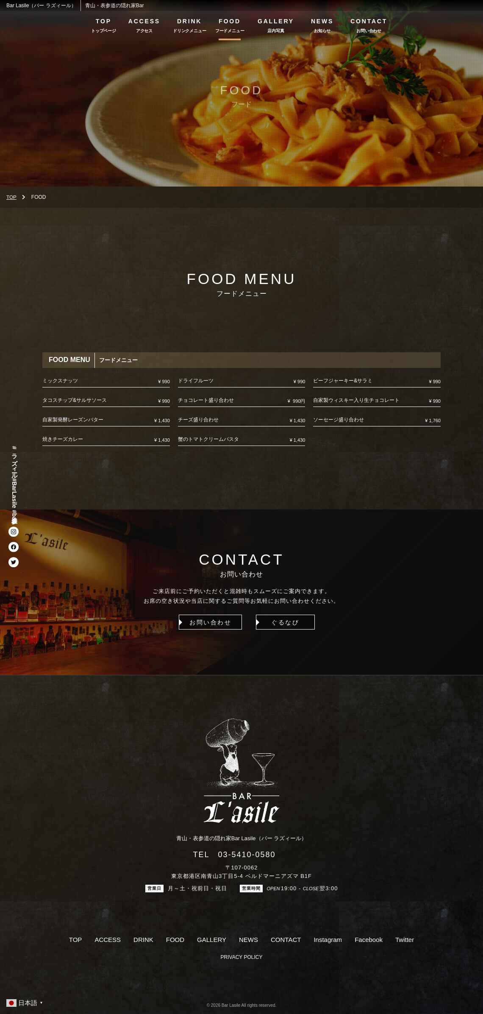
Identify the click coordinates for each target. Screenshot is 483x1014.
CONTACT (368, 21)
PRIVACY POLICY (242, 957)
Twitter (404, 940)
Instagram (328, 940)
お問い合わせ (202, 622)
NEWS (322, 21)
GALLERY (276, 21)
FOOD (230, 21)
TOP (103, 21)
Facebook (369, 940)
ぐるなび (280, 622)
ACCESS (144, 21)
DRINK (189, 21)
